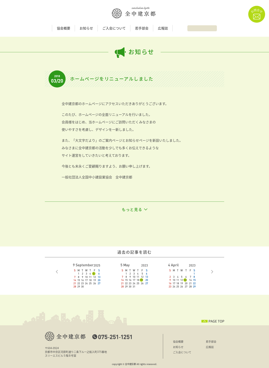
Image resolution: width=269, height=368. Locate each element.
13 (185, 279)
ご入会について (114, 28)
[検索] (199, 28)
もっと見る (132, 209)
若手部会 (142, 28)
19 (141, 279)
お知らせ (86, 28)
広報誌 (163, 28)
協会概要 (63, 28)
